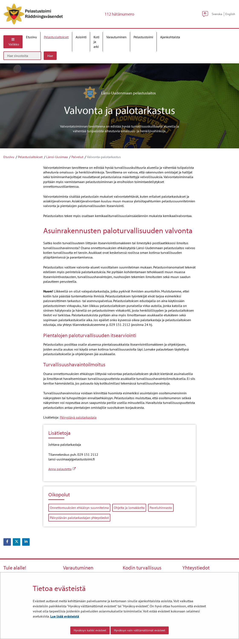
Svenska (217, 14)
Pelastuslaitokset (30, 157)
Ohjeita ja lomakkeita (129, 508)
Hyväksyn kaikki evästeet (90, 630)
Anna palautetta (62, 469)
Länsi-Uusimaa (57, 157)
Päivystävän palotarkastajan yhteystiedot (79, 517)
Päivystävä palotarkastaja (78, 417)
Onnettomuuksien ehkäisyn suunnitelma (79, 508)
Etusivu (8, 157)
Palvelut (77, 157)
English (230, 14)
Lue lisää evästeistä (64, 616)
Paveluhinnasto (161, 508)
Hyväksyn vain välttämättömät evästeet (139, 630)
